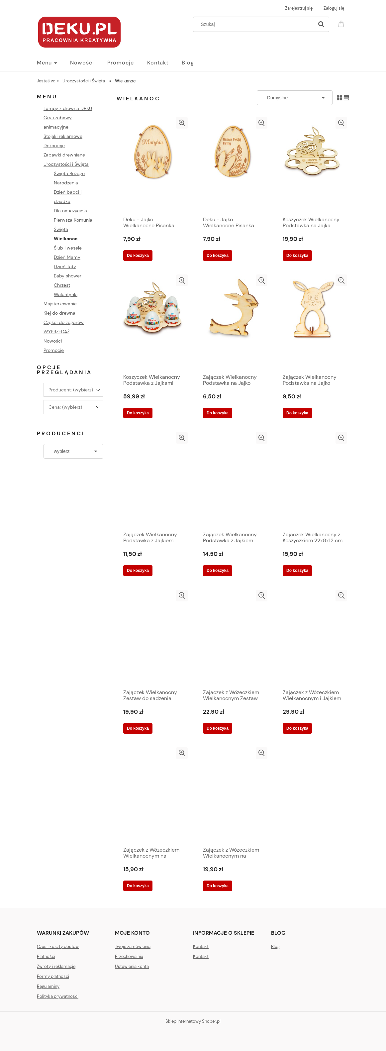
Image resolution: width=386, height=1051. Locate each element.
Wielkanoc (65, 239)
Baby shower (67, 276)
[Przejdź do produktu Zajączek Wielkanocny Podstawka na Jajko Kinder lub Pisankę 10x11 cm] (233, 322)
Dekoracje (54, 146)
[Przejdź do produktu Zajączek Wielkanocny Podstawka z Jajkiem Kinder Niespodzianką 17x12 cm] (233, 479)
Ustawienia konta (132, 966)
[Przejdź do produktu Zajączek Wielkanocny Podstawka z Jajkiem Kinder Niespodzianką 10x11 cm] (153, 479)
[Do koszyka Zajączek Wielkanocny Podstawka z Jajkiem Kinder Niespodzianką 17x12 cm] (217, 570)
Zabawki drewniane (64, 155)
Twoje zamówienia (132, 946)
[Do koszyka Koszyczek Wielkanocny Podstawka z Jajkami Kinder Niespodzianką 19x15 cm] (137, 413)
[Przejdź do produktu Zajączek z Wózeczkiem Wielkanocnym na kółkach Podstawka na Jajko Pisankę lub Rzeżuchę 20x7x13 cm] (153, 795)
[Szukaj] (321, 24)
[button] (182, 123)
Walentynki (65, 294)
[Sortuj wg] (295, 97)
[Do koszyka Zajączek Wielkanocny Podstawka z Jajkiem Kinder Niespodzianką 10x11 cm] (137, 570)
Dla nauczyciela (70, 211)
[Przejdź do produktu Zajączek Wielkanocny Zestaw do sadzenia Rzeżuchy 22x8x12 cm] (153, 637)
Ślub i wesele (68, 248)
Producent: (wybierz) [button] (70, 390)
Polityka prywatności (57, 996)
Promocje (54, 350)
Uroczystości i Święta (66, 164)
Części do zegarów (64, 322)
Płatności (46, 956)
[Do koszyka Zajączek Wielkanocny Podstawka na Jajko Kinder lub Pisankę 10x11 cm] (217, 413)
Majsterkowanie (60, 304)
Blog (275, 946)
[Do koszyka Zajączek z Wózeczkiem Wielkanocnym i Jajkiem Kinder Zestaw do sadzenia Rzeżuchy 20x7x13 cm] (297, 728)
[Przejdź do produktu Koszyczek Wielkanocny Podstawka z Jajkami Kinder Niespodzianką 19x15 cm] (153, 322)
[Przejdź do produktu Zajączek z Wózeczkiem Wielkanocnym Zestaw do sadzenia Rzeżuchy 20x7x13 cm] (233, 637)
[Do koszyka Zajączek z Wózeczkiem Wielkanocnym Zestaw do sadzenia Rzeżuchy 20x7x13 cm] (217, 728)
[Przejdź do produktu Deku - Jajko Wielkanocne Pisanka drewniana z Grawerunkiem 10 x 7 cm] (153, 164)
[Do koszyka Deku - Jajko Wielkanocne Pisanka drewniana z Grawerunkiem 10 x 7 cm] (137, 255)
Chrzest (62, 285)
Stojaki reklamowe (63, 136)
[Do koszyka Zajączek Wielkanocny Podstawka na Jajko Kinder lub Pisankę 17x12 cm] (297, 413)
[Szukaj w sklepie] (255, 24)
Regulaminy (48, 986)
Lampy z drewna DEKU (68, 108)
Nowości (53, 341)
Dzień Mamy (67, 257)
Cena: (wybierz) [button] (65, 407)
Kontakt (201, 946)
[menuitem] (53, 62)
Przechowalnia (129, 956)
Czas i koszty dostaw (58, 946)
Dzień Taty (65, 266)
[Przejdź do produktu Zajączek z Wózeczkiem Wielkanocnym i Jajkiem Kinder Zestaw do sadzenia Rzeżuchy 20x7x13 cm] (312, 637)
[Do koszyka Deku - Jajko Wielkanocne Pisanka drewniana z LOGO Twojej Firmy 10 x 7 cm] (217, 255)
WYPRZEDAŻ (56, 332)
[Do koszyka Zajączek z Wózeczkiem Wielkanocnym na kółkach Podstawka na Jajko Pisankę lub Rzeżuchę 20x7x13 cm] (137, 886)
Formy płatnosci (53, 976)
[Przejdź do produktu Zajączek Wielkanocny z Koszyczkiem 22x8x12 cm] (312, 479)
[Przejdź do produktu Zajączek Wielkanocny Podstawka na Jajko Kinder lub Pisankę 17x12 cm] (312, 322)
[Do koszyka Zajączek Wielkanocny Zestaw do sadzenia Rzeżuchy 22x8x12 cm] (137, 728)
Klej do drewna (59, 313)
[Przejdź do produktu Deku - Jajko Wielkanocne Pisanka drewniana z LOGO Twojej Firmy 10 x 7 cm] (233, 164)
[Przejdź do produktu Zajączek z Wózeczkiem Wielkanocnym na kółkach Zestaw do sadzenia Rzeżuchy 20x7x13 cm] (233, 795)
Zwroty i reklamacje (56, 966)
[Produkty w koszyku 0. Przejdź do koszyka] (342, 23)
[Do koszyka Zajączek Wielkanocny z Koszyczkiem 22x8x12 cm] (297, 570)
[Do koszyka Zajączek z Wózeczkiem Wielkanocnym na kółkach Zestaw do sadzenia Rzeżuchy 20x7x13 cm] (217, 886)
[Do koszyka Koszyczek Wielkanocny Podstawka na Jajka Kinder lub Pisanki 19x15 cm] (297, 255)
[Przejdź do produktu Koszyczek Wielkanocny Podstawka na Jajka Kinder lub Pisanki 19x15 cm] (312, 164)
